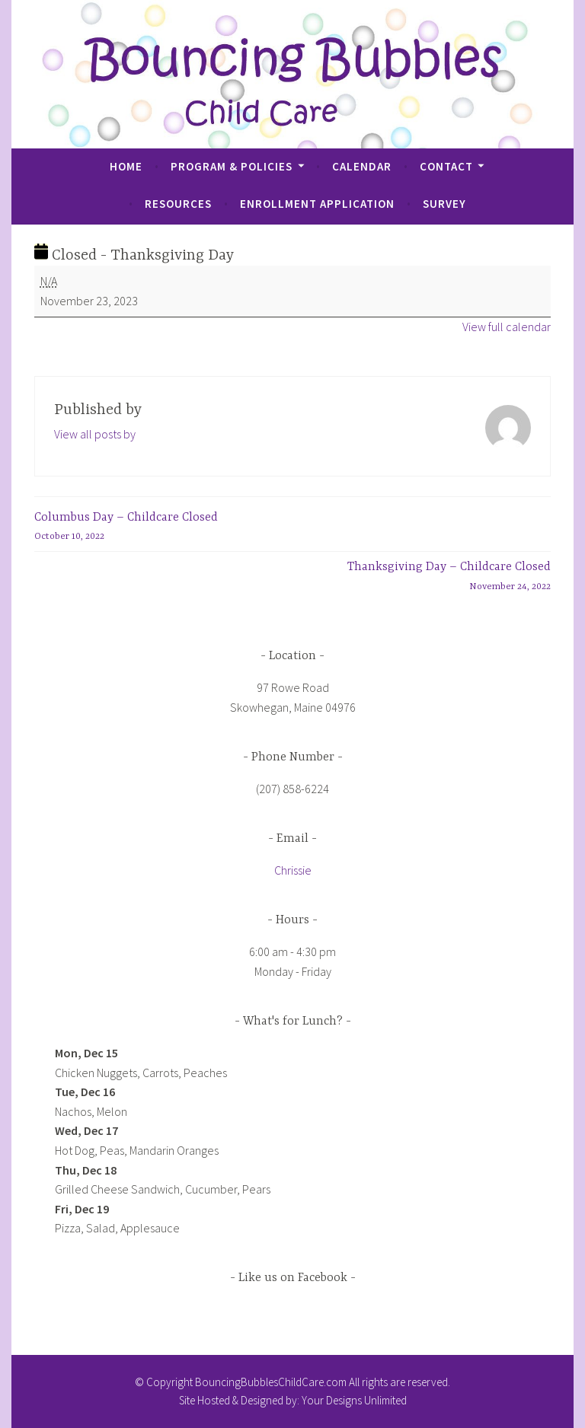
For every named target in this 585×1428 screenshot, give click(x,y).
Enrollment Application (317, 203)
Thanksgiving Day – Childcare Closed (449, 578)
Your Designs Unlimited (354, 1400)
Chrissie (293, 870)
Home (126, 166)
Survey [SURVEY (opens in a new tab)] (444, 203)
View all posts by (95, 433)
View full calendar (506, 326)
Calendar (362, 166)
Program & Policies (231, 166)
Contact (446, 166)
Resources (178, 203)
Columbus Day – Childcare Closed (126, 529)
